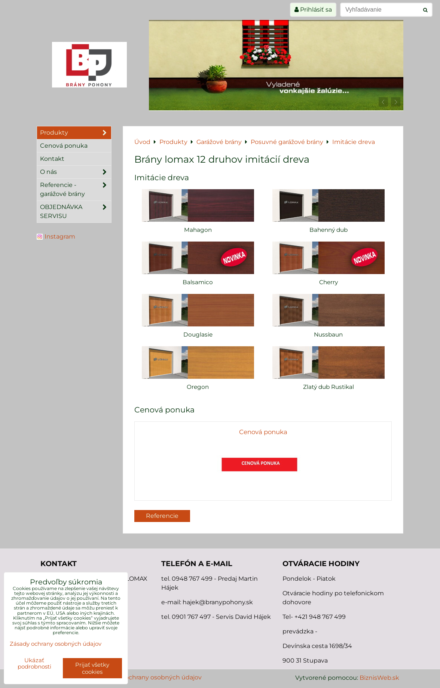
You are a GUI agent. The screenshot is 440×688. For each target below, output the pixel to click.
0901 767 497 (191, 616)
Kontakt (52, 158)
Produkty (75, 132)
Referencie (162, 515)
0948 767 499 (193, 578)
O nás (75, 172)
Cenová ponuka (64, 145)
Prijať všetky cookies (92, 668)
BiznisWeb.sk (379, 677)
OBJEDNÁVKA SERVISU (75, 211)
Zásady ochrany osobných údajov (152, 677)
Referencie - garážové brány (75, 189)
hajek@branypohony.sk (218, 602)
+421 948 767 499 (320, 616)
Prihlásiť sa (313, 9)
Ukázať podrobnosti (34, 663)
